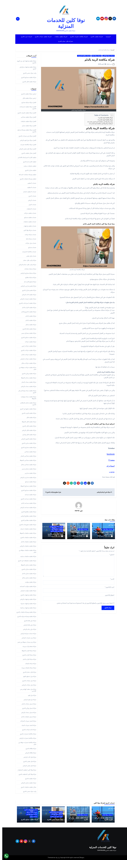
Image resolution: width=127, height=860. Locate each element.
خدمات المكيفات (29, 209)
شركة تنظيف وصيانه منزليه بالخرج (24, 616)
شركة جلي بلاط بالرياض (27, 625)
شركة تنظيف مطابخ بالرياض (26, 516)
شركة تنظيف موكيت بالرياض (26, 590)
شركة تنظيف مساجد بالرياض (26, 507)
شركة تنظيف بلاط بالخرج (27, 329)
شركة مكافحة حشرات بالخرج (26, 734)
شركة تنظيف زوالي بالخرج (27, 373)
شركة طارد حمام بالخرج (63, 41)
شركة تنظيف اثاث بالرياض (27, 294)
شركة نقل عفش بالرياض (27, 765)
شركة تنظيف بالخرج (94, 36)
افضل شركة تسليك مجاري (54, 526)
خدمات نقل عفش (29, 256)
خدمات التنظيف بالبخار (27, 191)
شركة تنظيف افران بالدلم (27, 307)
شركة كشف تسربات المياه (26, 725)
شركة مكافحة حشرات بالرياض (25, 738)
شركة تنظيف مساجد (28, 494)
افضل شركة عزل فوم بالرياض (26, 140)
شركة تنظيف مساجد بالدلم (26, 503)
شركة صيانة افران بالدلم (27, 659)
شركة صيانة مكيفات (28, 663)
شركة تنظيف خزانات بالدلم (26, 354)
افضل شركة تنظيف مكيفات (26, 121)
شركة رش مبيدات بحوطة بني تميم (24, 642)
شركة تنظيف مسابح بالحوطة (26, 486)
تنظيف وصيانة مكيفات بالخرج (26, 179)
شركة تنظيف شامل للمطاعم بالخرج (26, 403)
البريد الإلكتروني (107, 586)
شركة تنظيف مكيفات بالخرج (26, 537)
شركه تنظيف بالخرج (28, 778)
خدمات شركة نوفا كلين (106, 55)
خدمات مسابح (30, 247)
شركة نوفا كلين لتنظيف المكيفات (24, 770)
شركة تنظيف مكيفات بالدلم (26, 541)
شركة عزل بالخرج (24, 36)
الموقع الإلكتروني (107, 594)
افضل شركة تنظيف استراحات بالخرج (25, 107)
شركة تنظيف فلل (29, 417)
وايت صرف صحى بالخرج (54, 531)
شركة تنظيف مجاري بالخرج (26, 447)
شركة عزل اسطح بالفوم (27, 676)
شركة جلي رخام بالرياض (27, 629)
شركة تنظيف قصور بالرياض (26, 439)
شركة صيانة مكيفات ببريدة (26, 668)
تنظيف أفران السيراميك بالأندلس (25, 157)
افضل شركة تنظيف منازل (27, 125)
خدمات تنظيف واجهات (27, 226)
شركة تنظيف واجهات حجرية (26, 603)
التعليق (109, 553)
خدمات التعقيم (29, 183)
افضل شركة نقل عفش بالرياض (25, 149)
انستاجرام (108, 466)
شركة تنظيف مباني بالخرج (27, 443)
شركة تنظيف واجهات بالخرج (26, 595)
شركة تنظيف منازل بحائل (27, 578)
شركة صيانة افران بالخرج (27, 655)
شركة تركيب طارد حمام (27, 260)
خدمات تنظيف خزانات (28, 213)
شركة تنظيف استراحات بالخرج (25, 303)
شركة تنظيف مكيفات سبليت (26, 556)
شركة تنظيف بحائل (28, 324)
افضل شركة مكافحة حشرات (26, 144)
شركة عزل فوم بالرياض (27, 699)
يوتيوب (109, 472)
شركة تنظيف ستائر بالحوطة (26, 378)
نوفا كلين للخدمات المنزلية (100, 847)
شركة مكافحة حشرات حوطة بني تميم (25, 743)
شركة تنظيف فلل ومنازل (27, 434)
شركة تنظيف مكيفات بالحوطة (26, 533)
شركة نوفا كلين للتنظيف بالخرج (25, 774)
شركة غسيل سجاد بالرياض (26, 712)
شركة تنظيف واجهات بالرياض (26, 599)
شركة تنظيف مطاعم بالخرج (26, 520)
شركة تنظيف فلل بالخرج (27, 81)
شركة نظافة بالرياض (28, 753)
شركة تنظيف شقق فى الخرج (26, 409)
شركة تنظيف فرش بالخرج (27, 413)
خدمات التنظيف (29, 187)
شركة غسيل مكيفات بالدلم (26, 717)
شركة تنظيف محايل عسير (27, 469)
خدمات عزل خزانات (28, 243)
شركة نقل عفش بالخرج (27, 761)
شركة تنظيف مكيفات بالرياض (26, 546)
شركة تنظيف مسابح (28, 481)
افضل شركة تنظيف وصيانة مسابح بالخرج (24, 130)
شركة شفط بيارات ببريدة (27, 646)
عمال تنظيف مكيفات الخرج (26, 787)
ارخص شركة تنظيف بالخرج (26, 94)
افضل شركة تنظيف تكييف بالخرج (24, 113)
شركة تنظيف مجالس (28, 451)
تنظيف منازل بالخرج (28, 170)
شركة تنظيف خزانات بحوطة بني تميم (25, 368)
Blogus (80, 857)
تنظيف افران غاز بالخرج (27, 161)
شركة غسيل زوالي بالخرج (27, 708)
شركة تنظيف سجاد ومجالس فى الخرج (25, 391)
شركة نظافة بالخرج (28, 748)
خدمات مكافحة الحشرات (81, 55)
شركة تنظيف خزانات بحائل (26, 363)
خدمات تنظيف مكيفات (27, 221)
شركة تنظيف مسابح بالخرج (26, 77)
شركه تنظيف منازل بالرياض (26, 783)
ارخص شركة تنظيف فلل (27, 98)
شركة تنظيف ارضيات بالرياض (26, 299)
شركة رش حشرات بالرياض (26, 638)
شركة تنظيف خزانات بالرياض (26, 359)
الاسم (110, 578)
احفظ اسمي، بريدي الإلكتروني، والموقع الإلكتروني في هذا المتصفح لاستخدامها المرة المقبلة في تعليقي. (82, 602)
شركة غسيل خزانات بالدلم (27, 704)
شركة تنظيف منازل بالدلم (27, 573)
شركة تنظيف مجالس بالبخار (26, 456)
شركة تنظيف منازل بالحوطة (26, 565)
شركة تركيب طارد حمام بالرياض (25, 264)
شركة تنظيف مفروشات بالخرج (25, 524)
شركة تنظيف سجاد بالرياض (26, 386)
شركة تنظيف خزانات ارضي (26, 346)
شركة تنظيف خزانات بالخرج (41, 36)
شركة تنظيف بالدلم (28, 316)
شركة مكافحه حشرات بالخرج (76, 36)
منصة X (109, 460)
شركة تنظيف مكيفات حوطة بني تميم (25, 551)
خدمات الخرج (30, 196)
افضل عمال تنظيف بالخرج (26, 153)
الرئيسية (106, 36)
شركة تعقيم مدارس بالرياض (26, 286)
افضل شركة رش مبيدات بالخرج (25, 136)
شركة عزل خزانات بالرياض (27, 685)
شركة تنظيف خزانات (28, 341)
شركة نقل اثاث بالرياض (27, 757)
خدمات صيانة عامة (94, 55)
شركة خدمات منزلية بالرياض (26, 633)
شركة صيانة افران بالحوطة (27, 650)
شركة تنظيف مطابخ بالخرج (26, 511)
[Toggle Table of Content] (109, 115)
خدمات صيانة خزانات (28, 234)
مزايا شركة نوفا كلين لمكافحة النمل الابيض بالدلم (99, 121)
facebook (108, 454)
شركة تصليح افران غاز (28, 281)
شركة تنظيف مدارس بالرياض (26, 477)
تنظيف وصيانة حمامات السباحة (25, 174)
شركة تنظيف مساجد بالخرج (26, 499)
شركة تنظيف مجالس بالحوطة (26, 460)
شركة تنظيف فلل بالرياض (27, 430)
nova (105, 64)
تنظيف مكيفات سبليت (27, 166)
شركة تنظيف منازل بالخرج (26, 569)
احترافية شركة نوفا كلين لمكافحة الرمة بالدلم (100, 123)
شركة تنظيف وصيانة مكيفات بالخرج (24, 612)
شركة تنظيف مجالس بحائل (26, 464)
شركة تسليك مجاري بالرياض (26, 273)
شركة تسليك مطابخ (28, 277)
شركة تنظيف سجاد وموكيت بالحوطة (26, 397)
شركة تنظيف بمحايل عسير (26, 333)
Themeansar (49, 857)
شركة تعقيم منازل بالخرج (27, 290)
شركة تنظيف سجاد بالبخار (26, 382)
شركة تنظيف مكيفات (58, 36)
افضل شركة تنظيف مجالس (26, 117)
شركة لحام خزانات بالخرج (27, 729)
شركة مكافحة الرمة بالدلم (95, 59)
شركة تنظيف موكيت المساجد (26, 586)
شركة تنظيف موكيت (28, 582)
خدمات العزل (30, 204)
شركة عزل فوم (30, 695)
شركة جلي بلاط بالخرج (28, 620)
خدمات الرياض (30, 200)
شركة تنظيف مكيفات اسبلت (26, 529)
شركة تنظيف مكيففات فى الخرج (25, 560)
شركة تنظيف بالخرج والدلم (26, 311)
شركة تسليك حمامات (28, 269)
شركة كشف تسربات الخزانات (26, 721)
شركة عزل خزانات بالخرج (27, 680)
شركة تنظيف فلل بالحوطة (27, 421)
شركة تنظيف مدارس (28, 473)
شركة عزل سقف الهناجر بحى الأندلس (26, 690)
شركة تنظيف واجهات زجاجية (26, 608)
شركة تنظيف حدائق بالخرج (26, 337)
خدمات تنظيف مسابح (28, 217)
